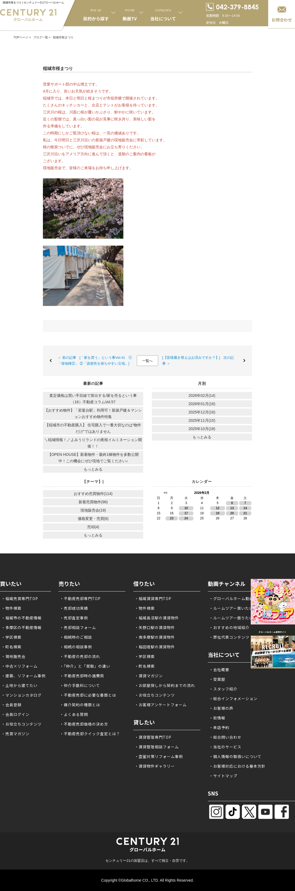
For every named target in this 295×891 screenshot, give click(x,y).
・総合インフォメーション (233, 698)
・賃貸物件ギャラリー (155, 766)
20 (232, 513)
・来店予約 (219, 727)
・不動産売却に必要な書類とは (88, 695)
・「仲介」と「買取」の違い (85, 666)
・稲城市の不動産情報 (21, 617)
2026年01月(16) (202, 404)
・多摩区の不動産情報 (21, 627)
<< (165, 493)
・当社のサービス (225, 746)
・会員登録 (11, 704)
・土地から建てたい (19, 685)
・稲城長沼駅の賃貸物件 (157, 617)
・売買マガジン (15, 733)
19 (217, 513)
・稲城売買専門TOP (19, 598)
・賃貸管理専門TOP (153, 737)
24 (186, 518)
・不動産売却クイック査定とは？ (90, 733)
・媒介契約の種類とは (80, 704)
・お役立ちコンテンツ (21, 724)
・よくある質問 (74, 714)
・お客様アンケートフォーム (161, 704)
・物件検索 (11, 608)
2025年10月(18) (202, 429)
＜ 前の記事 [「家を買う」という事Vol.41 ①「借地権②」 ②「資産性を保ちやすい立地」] (95, 360)
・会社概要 (219, 669)
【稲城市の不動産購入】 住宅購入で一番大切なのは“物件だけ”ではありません (93, 428)
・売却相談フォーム (78, 627)
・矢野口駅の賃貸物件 (155, 627)
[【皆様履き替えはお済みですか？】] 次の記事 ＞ (198, 360)
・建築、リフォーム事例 (23, 675)
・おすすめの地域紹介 (229, 627)
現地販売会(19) (93, 510)
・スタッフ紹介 (223, 689)
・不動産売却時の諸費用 (82, 675)
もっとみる (93, 469)
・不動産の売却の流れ (80, 656)
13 (232, 508)
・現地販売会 (13, 656)
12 (217, 508)
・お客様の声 (221, 708)
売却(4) (93, 527)
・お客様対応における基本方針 (237, 766)
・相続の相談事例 (76, 646)
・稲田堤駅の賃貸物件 (155, 646)
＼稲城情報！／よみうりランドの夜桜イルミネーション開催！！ (93, 443)
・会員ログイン (15, 714)
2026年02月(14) (202, 395)
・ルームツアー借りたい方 (233, 617)
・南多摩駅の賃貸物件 (155, 637)
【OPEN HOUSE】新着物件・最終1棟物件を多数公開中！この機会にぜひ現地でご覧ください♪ (93, 457)
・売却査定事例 (74, 617)
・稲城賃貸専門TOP (153, 598)
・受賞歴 (217, 679)
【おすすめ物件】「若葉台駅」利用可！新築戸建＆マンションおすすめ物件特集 (93, 413)
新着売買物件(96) (93, 502)
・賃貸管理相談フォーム (157, 746)
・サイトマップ (223, 775)
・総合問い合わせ (225, 737)
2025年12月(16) (202, 412)
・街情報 (217, 717)
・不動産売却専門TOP (80, 598)
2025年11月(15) (202, 420)
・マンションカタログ (21, 695)
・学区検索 (11, 637)
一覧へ (147, 361)
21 (245, 513)
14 (245, 508)
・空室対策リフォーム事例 (159, 756)
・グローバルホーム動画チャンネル (241, 598)
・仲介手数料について (80, 685)
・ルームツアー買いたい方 (233, 608)
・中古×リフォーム (19, 666)
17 (186, 513)
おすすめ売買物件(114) (93, 493)
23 (172, 518)
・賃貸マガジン (149, 675)
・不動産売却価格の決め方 (84, 724)
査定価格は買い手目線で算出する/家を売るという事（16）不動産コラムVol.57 (93, 398)
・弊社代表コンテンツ (229, 637)
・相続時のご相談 (76, 637)
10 (186, 508)
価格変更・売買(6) (93, 518)
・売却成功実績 (74, 608)
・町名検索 (11, 646)
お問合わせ (282, 20)
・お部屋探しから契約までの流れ (165, 685)
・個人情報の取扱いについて (235, 756)
